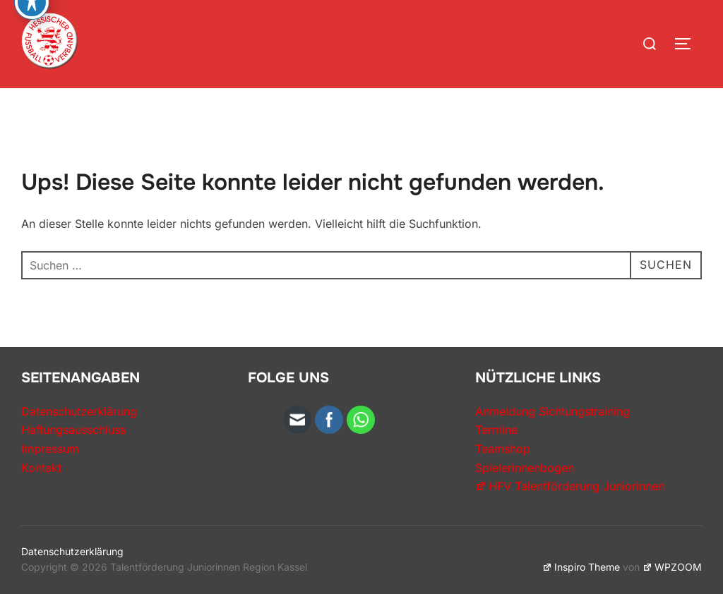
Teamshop (502, 449)
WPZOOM (672, 567)
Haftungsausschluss (73, 430)
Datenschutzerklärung (79, 411)
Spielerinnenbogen (524, 468)
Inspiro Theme (581, 567)
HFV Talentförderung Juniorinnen (569, 486)
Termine (496, 430)
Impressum (50, 449)
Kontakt (41, 468)
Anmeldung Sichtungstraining (552, 411)
